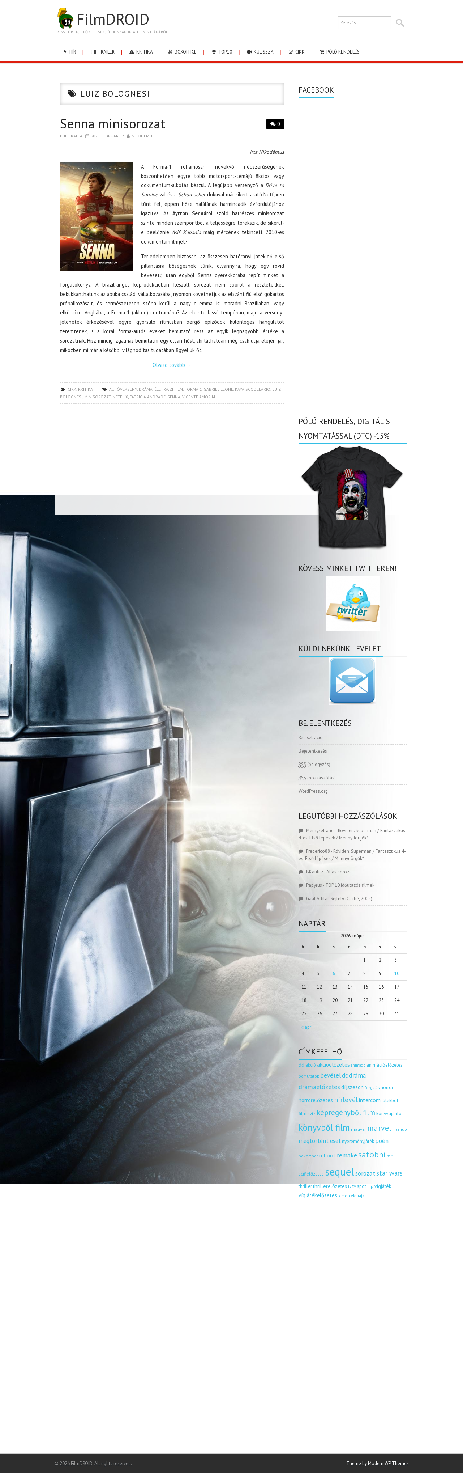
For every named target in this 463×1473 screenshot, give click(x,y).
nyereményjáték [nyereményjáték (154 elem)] (358, 1141)
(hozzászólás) (317, 778)
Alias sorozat (339, 872)
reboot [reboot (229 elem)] (327, 1155)
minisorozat (97, 396)
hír (69, 52)
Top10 (221, 52)
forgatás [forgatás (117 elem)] (372, 1087)
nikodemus (143, 136)
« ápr (306, 1027)
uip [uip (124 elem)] (370, 1186)
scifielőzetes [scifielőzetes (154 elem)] (311, 1174)
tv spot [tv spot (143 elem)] (359, 1186)
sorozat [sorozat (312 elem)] (365, 1173)
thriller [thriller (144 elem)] (305, 1186)
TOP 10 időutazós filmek (349, 885)
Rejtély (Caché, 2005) (351, 899)
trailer (102, 52)
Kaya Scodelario (252, 389)
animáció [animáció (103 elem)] (358, 1065)
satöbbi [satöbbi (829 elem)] (372, 1154)
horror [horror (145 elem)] (387, 1087)
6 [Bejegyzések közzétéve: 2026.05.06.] (334, 973)
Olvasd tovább (172, 364)
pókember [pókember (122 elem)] (308, 1156)
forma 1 (193, 389)
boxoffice (182, 52)
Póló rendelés (339, 52)
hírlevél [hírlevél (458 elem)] (346, 1099)
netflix (120, 396)
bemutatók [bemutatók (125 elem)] (309, 1076)
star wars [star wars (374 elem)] (389, 1173)
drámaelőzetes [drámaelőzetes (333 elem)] (319, 1087)
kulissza (260, 52)
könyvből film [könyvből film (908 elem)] (324, 1127)
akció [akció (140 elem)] (310, 1065)
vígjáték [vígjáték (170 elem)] (382, 1186)
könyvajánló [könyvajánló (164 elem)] (389, 1113)
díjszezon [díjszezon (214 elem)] (352, 1087)
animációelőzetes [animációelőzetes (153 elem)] (384, 1065)
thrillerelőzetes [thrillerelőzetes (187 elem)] (330, 1185)
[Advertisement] (172, 461)
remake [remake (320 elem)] (347, 1155)
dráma (146, 389)
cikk (296, 52)
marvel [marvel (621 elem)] (379, 1128)
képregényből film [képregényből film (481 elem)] (346, 1112)
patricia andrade (148, 396)
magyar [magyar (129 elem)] (358, 1129)
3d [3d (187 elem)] (301, 1064)
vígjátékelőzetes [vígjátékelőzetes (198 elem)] (318, 1195)
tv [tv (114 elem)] (349, 1186)
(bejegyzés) (314, 764)
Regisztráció (311, 738)
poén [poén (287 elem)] (382, 1141)
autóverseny (123, 389)
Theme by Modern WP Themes (377, 1463)
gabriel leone (218, 389)
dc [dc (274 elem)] (345, 1075)
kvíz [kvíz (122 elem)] (312, 1113)
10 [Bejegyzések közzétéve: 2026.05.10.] (396, 973)
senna (173, 396)
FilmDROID (102, 19)
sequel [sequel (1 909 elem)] (339, 1171)
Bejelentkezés (313, 751)
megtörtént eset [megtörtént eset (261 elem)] (320, 1141)
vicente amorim (198, 396)
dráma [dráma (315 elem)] (357, 1075)
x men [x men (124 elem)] (344, 1195)
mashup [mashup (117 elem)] (400, 1129)
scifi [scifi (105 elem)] (390, 1156)
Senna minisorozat (112, 123)
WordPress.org (313, 791)
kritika (141, 52)
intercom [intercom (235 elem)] (370, 1100)
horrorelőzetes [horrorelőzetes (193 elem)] (316, 1100)
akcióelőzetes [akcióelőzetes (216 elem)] (333, 1064)
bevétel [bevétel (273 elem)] (330, 1075)
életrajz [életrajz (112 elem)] (357, 1195)
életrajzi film (168, 389)
